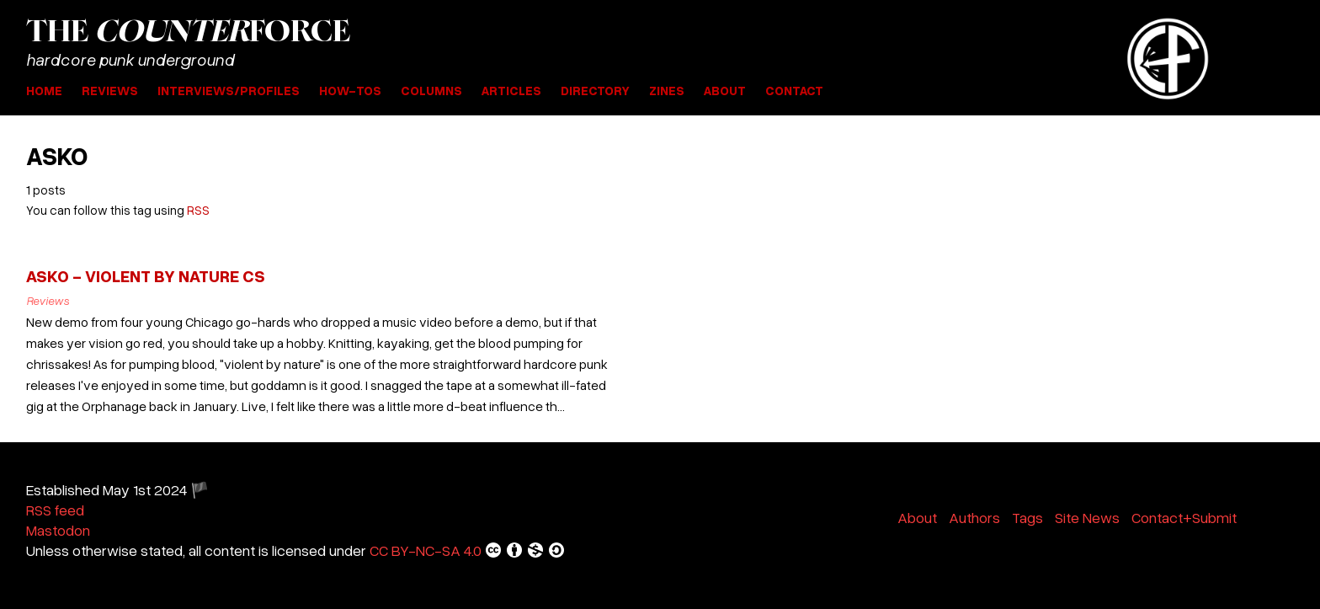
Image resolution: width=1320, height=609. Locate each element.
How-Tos (350, 90)
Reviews (110, 90)
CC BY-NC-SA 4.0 (468, 550)
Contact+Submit (1184, 517)
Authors (974, 517)
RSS (198, 209)
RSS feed (55, 509)
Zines (666, 90)
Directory (595, 90)
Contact (794, 90)
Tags (1027, 517)
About (725, 90)
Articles (511, 90)
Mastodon (58, 530)
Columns (431, 90)
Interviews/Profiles (228, 90)
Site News (1087, 517)
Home (44, 90)
